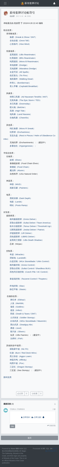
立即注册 (36, 417)
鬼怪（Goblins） (17, 307)
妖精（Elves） (16, 160)
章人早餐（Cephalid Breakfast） (24, 86)
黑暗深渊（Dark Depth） (21, 198)
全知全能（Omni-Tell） (20, 40)
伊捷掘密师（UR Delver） (21, 233)
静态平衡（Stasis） (18, 289)
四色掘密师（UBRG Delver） (23, 236)
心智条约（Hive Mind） (20, 44)
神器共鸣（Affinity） (19, 360)
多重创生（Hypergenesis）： (23, 146)
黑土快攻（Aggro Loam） (21, 356)
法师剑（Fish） (17, 338)
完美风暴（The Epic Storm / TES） (26, 100)
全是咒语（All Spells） (20, 72)
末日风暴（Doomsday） (21, 104)
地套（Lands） (16, 202)
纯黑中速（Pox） (17, 363)
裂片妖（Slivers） (18, 331)
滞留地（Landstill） (18, 258)
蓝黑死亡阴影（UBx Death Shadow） (27, 240)
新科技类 (7, 377)
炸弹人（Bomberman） (20, 83)
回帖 (12, 426)
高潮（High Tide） (18, 111)
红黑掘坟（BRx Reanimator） (23, 58)
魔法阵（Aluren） (18, 170)
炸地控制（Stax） (18, 286)
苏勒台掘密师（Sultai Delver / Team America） (31, 223)
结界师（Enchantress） (20, 132)
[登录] (54, 3)
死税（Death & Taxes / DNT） (24, 314)
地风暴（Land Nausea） (21, 114)
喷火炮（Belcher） (18, 107)
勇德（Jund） (16, 328)
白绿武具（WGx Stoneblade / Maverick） (29, 321)
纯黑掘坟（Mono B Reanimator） (25, 61)
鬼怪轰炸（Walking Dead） (22, 79)
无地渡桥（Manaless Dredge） (24, 68)
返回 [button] (29, 438)
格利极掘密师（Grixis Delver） (24, 219)
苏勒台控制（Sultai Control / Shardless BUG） (31, 268)
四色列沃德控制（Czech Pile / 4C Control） (30, 272)
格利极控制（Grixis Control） (23, 265)
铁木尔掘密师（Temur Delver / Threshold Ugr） (31, 226)
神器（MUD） (16, 184)
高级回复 (52, 425)
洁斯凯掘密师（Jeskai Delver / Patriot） (28, 230)
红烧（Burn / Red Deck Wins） (24, 353)
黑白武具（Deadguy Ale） (22, 324)
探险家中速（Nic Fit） (20, 349)
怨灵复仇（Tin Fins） (19, 75)
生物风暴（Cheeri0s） (20, 118)
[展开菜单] (5, 3)
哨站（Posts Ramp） (19, 205)
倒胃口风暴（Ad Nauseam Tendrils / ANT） (29, 97)
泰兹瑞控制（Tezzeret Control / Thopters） (29, 279)
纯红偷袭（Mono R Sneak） (22, 128)
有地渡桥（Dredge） (19, 65)
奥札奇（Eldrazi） (18, 300)
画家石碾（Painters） (19, 188)
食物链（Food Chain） (20, 167)
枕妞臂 (12, 16)
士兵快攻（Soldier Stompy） (23, 317)
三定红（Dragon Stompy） (22, 367)
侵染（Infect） (16, 310)
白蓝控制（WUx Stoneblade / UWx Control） (30, 261)
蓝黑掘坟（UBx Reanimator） (23, 54)
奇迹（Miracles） (17, 254)
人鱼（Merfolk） (17, 303)
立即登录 (25, 417)
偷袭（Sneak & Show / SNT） (23, 37)
